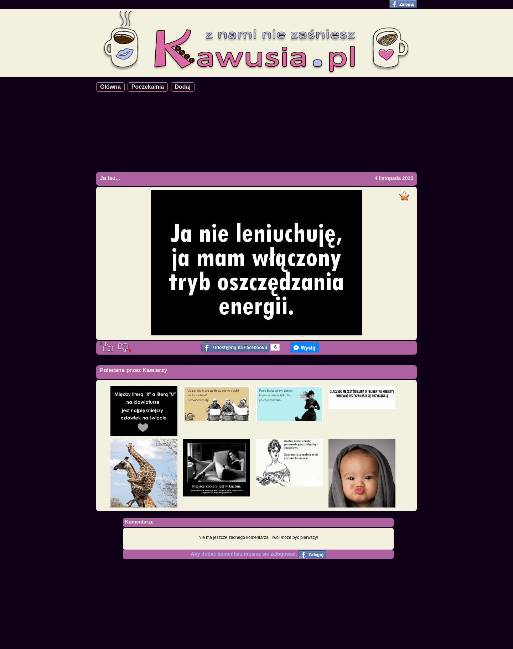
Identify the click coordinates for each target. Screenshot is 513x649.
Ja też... (110, 178)
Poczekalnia (147, 87)
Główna (110, 87)
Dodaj (183, 87)
